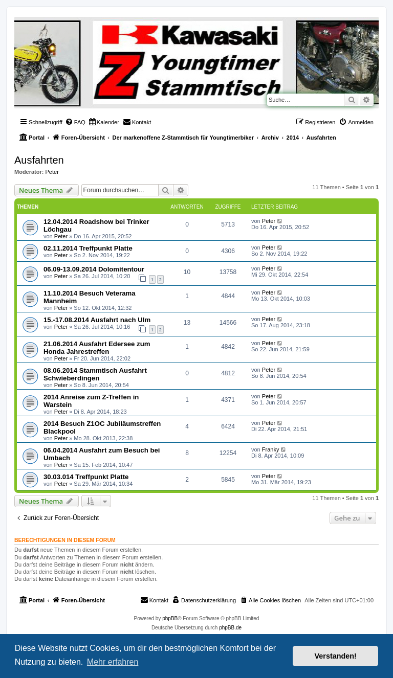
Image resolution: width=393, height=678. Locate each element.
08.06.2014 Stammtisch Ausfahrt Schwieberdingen (95, 374)
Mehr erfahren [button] (113, 662)
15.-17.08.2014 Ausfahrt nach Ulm (96, 320)
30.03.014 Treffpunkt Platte (85, 477)
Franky (270, 449)
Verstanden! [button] (336, 656)
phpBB (170, 618)
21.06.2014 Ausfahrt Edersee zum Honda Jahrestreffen (96, 347)
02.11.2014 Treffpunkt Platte (88, 248)
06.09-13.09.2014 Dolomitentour (93, 269)
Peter (52, 172)
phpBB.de (230, 627)
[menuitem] (75, 122)
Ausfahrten (39, 160)
